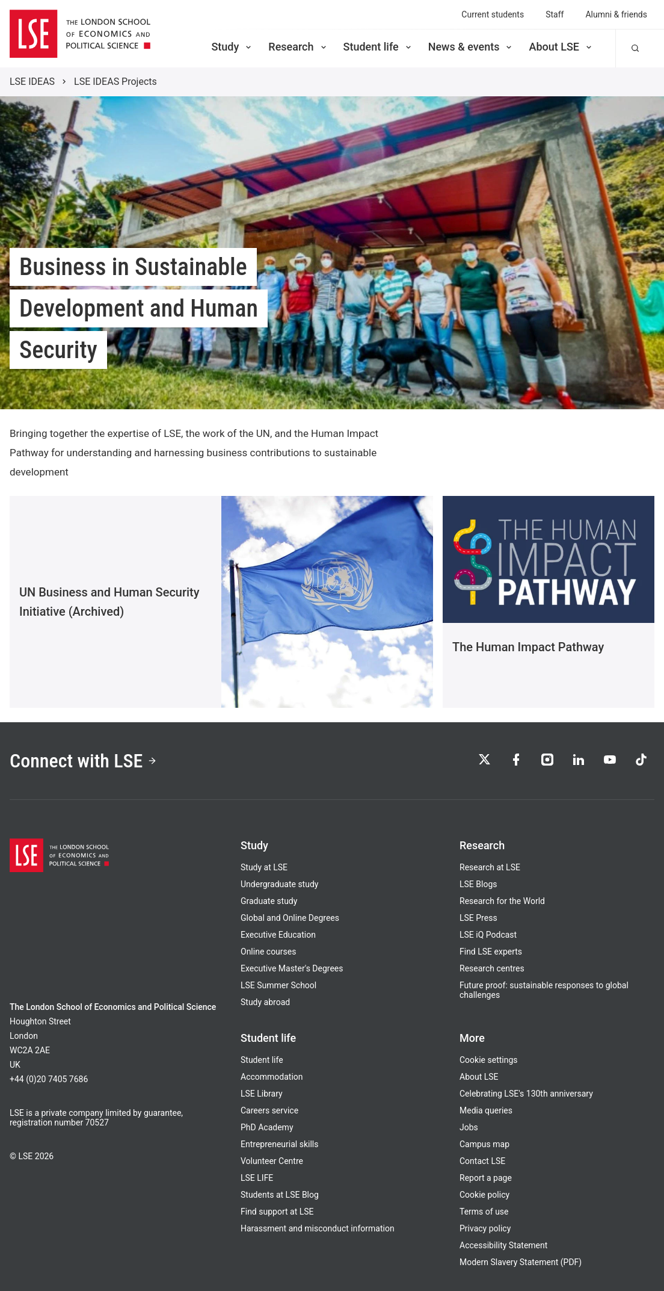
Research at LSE (490, 867)
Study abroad (265, 1002)
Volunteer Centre (272, 1161)
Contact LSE (482, 1161)
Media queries (486, 1110)
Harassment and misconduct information (318, 1228)
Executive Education (278, 935)
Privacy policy (485, 1228)
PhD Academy (267, 1127)
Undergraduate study (279, 884)
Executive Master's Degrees (292, 968)
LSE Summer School (278, 985)
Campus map (484, 1144)
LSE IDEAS (32, 81)
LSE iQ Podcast (488, 935)
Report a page (486, 1178)
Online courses (268, 951)
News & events (471, 46)
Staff (555, 14)
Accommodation (272, 1077)
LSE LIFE (257, 1178)
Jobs (469, 1127)
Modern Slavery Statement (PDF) (521, 1262)
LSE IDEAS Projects (115, 81)
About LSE (561, 46)
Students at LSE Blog (280, 1195)
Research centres (492, 968)
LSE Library (262, 1093)
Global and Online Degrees (290, 918)
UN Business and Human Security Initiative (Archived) (109, 602)
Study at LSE (264, 867)
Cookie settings (489, 1060)
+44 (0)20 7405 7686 (49, 1079)
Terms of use (484, 1211)
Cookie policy (484, 1195)
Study (232, 46)
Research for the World (502, 901)
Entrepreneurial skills (279, 1144)
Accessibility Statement (503, 1245)
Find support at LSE (277, 1211)
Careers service (269, 1110)
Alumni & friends (616, 14)
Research (298, 46)
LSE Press (478, 918)
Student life (378, 46)
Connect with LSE (83, 760)
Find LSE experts (491, 951)
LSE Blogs (478, 884)
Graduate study (269, 901)
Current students (492, 14)
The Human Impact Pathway (528, 647)
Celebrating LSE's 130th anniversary (526, 1093)
